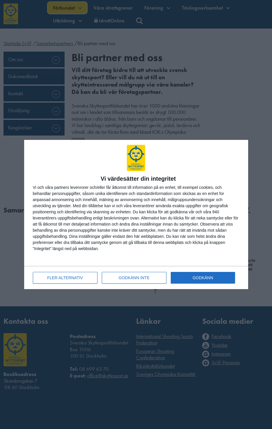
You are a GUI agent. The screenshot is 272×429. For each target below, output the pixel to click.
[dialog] (136, 214)
